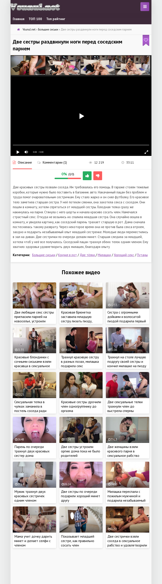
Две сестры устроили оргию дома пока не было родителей (80, 451)
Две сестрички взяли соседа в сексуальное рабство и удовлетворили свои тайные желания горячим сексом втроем (127, 545)
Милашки (104, 255)
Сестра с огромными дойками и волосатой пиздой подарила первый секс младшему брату (126, 319)
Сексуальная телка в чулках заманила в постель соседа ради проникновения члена (30, 408)
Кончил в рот (67, 255)
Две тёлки (88, 255)
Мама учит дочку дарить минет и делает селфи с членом (33, 540)
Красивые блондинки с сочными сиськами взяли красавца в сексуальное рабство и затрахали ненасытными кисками (32, 366)
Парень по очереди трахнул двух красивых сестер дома (32, 451)
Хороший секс (124, 255)
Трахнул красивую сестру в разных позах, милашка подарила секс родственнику (80, 363)
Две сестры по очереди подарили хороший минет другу (80, 496)
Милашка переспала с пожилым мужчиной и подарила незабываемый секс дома (126, 498)
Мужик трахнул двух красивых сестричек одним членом (30, 496)
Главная (18, 19)
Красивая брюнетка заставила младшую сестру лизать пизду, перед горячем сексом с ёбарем (79, 321)
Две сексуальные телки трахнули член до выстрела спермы (125, 406)
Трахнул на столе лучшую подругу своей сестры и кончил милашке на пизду (126, 361)
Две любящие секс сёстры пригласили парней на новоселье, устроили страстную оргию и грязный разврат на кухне (34, 321)
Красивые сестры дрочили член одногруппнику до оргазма (81, 406)
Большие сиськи (43, 255)
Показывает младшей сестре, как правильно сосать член (77, 540)
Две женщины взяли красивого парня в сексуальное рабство (123, 451)
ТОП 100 (35, 19)
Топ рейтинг (55, 19)
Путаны (142, 255)
